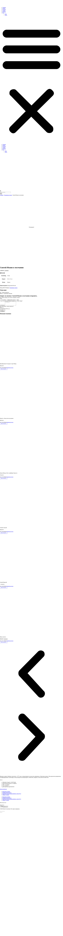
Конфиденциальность (6, 793)
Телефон (2, 310)
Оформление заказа (11, 299)
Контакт (4, 11)
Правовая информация (3, 789)
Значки (3, 8)
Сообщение (2, 305)
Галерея (4, 9)
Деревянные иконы (8, 195)
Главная (4, 7)
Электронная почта (4, 309)
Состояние (3, 299)
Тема (1, 298)
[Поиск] (1, 194)
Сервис (3, 10)
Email (1, 805)
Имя (1, 308)
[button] (31, 80)
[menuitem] (3, 12)
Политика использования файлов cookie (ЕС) (11, 794)
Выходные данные (6, 792)
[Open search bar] (0, 191)
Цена (18, 299)
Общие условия (5, 795)
